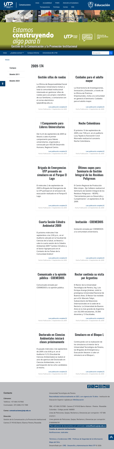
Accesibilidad (47, 3)
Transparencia (45, 7)
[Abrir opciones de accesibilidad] (2, 84)
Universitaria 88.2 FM (50, 53)
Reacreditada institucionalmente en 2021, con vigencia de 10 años (73, 397)
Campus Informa (33, 53)
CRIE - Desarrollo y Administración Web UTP (79, 446)
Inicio (37, 3)
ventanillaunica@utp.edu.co (95, 426)
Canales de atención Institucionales (62, 429)
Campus (13, 68)
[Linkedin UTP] (104, 386)
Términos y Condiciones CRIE (60, 439)
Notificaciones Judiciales (58, 432)
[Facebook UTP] (89, 386)
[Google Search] (100, 53)
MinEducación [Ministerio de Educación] (78, 400)
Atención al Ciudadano (70, 3)
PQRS (57, 3)
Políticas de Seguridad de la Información (88, 439)
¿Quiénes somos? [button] (16, 53)
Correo (65, 7)
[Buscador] (111, 53)
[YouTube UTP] (96, 386)
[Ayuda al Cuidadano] (108, 386)
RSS (72, 7)
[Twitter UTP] (92, 386)
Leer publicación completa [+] (57, 107)
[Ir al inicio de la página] (111, 437)
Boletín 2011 (15, 74)
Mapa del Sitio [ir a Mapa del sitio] (54, 442)
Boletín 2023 (15, 81)
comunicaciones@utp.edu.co (20, 411)
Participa (56, 7)
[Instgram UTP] (100, 386)
